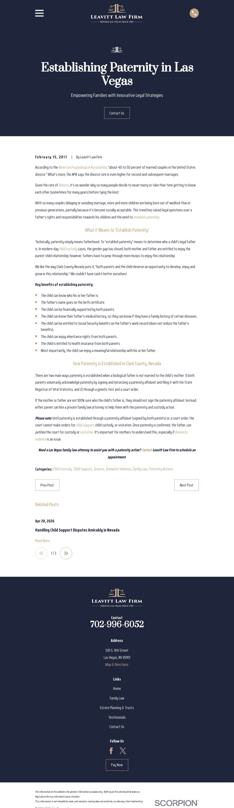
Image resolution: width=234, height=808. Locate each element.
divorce (64, 185)
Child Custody (62, 469)
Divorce (99, 469)
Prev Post (47, 485)
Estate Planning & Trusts (117, 708)
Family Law (140, 469)
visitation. (87, 432)
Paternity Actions (161, 469)
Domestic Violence (118, 469)
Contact (147, 450)
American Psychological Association (82, 167)
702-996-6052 (117, 625)
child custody (68, 249)
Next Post (187, 485)
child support (85, 425)
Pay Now (117, 765)
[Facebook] (111, 751)
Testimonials (117, 717)
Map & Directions (116, 665)
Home (117, 689)
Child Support (83, 469)
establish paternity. (146, 217)
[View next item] (66, 553)
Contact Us (116, 113)
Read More (42, 541)
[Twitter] (123, 751)
